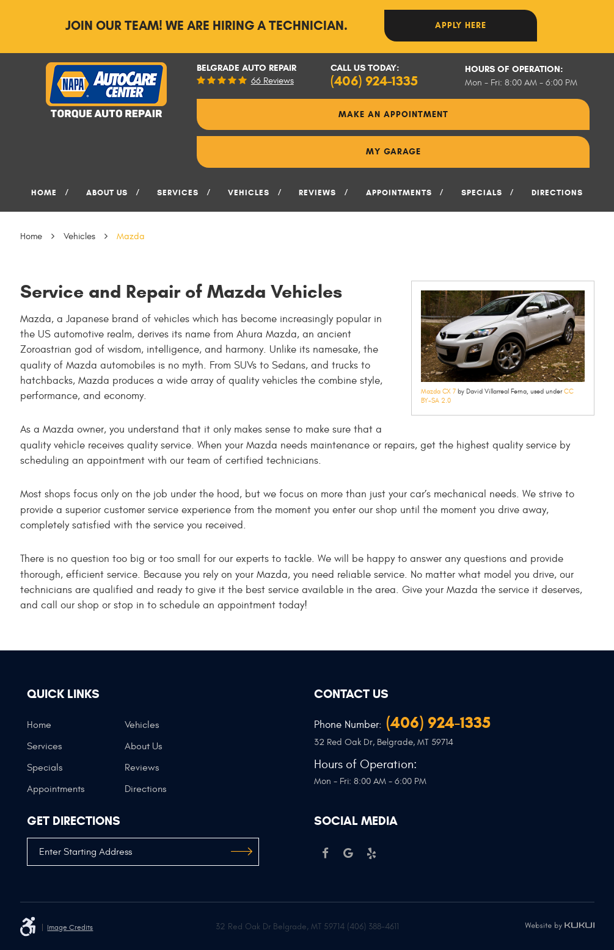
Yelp (371, 853)
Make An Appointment (393, 114)
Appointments (399, 193)
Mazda (131, 236)
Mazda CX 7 (438, 391)
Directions (557, 193)
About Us (107, 193)
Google (348, 853)
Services (178, 193)
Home (44, 193)
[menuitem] (44, 197)
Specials (481, 193)
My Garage (393, 151)
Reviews (317, 193)
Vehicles (248, 193)
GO (242, 852)
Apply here (460, 25)
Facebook (325, 853)
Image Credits (70, 927)
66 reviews (272, 80)
